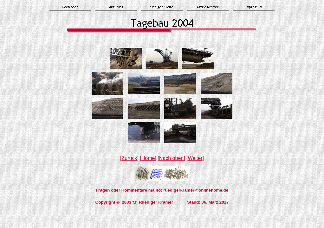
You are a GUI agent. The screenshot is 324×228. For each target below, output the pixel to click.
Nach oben (171, 158)
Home (148, 158)
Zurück (129, 158)
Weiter (195, 158)
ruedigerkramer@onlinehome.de (195, 190)
